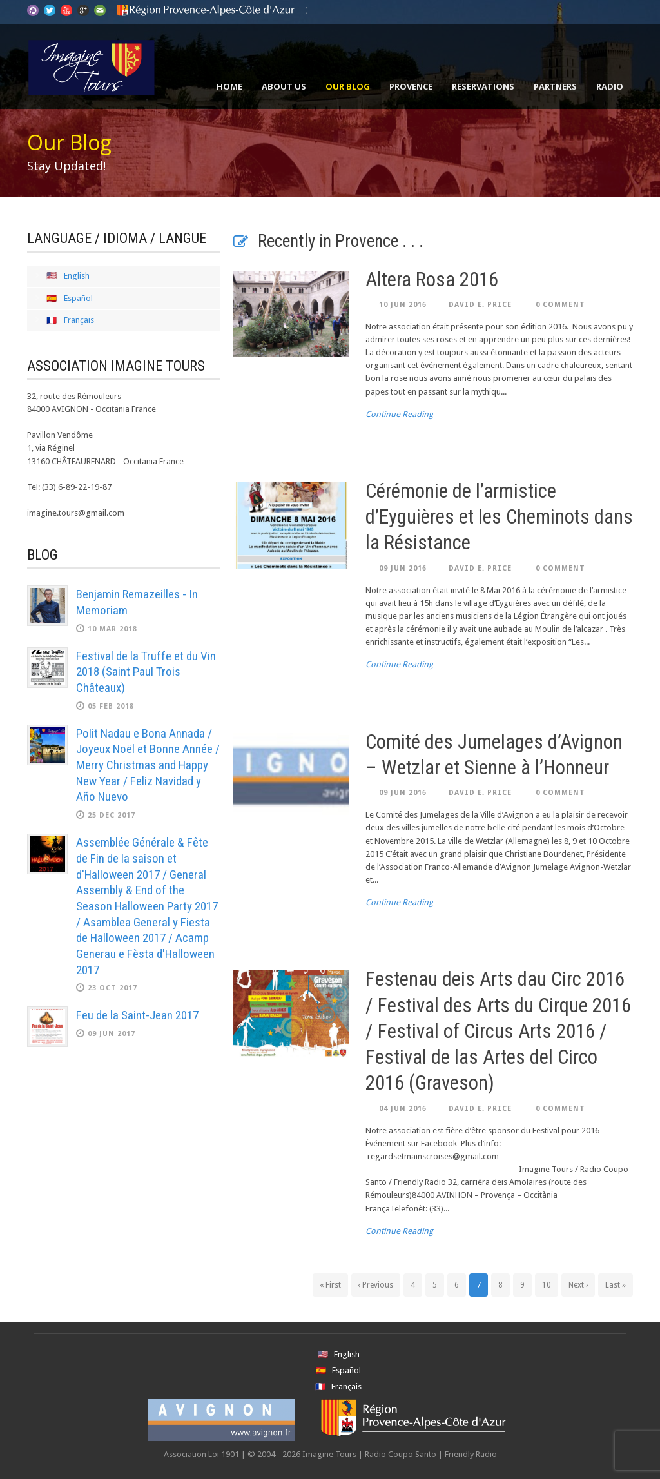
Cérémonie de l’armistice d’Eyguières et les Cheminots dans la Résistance (499, 517)
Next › (578, 1284)
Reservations (483, 86)
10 (546, 1284)
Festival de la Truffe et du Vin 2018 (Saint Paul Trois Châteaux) (146, 672)
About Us (284, 86)
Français (79, 320)
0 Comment (560, 304)
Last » (615, 1284)
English (77, 275)
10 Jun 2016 (403, 304)
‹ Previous (375, 1284)
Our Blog (347, 86)
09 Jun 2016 (403, 568)
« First (330, 1284)
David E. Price (480, 304)
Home (229, 86)
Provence (410, 86)
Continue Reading (399, 414)
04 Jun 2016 (403, 1108)
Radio (609, 86)
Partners (555, 86)
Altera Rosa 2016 (431, 279)
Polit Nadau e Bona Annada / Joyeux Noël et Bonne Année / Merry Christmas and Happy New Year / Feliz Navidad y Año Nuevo (148, 765)
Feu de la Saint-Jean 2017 (137, 1015)
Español (78, 298)
